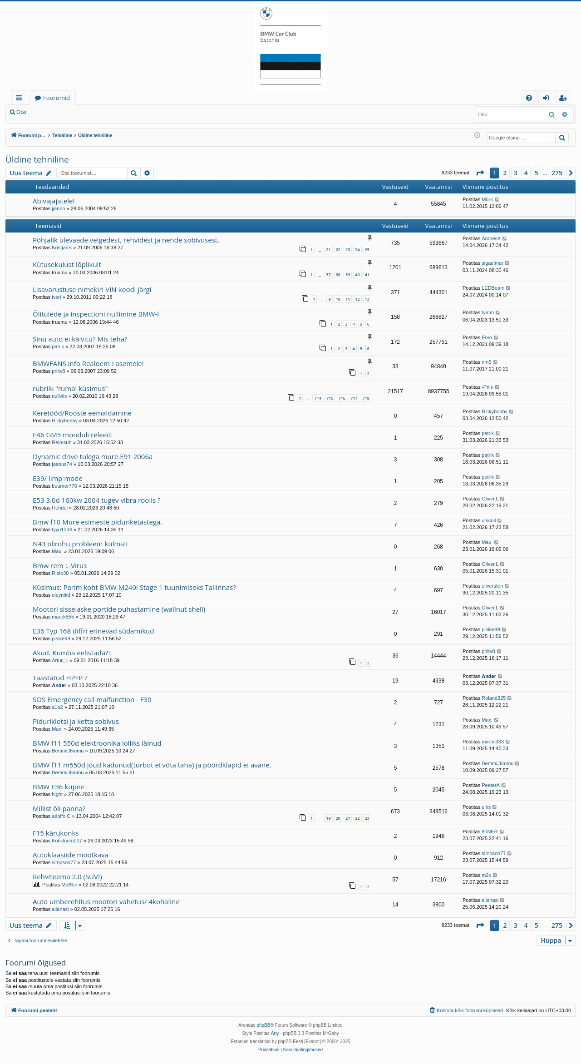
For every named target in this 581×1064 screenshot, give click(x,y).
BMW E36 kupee (58, 786)
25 (367, 249)
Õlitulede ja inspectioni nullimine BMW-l (96, 313)
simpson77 (64, 862)
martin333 (493, 741)
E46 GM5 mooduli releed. (73, 434)
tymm (488, 312)
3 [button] (515, 172)
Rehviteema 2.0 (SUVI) (67, 876)
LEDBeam (493, 288)
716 (342, 398)
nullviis (59, 396)
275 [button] (556, 172)
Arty (275, 1033)
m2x (486, 875)
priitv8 (58, 371)
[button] (480, 173)
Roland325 (494, 698)
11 (347, 299)
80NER (489, 831)
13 (367, 299)
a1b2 (57, 707)
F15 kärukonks (56, 832)
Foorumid (56, 98)
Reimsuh (61, 442)
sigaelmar (492, 263)
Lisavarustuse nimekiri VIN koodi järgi (92, 289)
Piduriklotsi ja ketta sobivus (76, 721)
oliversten (492, 586)
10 (338, 299)
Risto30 (60, 573)
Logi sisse (51, 112)
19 (328, 818)
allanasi (60, 909)
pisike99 (61, 638)
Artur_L (60, 660)
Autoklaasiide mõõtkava (70, 854)
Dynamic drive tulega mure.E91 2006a (93, 456)
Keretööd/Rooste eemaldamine (82, 412)
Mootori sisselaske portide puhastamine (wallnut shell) (119, 609)
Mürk (487, 199)
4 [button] (526, 172)
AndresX (491, 238)
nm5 (486, 362)
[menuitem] (529, 98)
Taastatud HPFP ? (60, 677)
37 (328, 274)
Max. (57, 551)
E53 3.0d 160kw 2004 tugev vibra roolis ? (96, 500)
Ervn (487, 337)
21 (328, 249)
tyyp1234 (62, 529)
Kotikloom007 (67, 840)
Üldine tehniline (37, 159)
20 (338, 818)
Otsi (21, 112)
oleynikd (61, 595)
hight (57, 794)
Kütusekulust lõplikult (67, 264)
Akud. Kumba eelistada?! (71, 652)
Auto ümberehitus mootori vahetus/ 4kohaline (106, 901)
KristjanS (62, 247)
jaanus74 (62, 464)
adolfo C (61, 816)
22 (338, 249)
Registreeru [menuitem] (565, 99)
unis (486, 807)
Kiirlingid (20, 99)
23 (347, 249)
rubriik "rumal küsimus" (70, 388)
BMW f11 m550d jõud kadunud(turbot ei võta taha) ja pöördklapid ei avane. (152, 764)
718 (366, 398)
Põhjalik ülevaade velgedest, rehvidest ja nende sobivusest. (126, 239)
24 (357, 249)
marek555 (63, 616)
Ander (59, 685)
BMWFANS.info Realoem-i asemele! (88, 363)
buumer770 (64, 486)
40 (357, 274)
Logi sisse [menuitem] (547, 99)
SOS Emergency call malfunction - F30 (92, 699)
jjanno (58, 208)
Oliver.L (490, 498)
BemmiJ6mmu (68, 750)
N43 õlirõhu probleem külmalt (80, 543)
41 (367, 274)
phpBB (263, 1025)
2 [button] (505, 172)
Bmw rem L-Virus (60, 565)
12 (357, 299)
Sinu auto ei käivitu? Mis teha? (80, 338)
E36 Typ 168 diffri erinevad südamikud (93, 630)
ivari (56, 297)
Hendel (60, 507)
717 (353, 398)
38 (338, 274)
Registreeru (91, 112)
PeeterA (491, 785)
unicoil (489, 520)
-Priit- (487, 387)
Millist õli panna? (59, 808)
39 (347, 274)
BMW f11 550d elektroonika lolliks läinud (97, 742)
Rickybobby (65, 420)
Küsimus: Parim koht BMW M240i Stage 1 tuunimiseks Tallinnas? (134, 587)
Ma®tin (69, 884)
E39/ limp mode (58, 478)
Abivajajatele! (53, 200)
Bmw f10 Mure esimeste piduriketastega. (97, 521)
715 (329, 398)
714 (317, 398)
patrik (58, 346)
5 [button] (536, 172)
